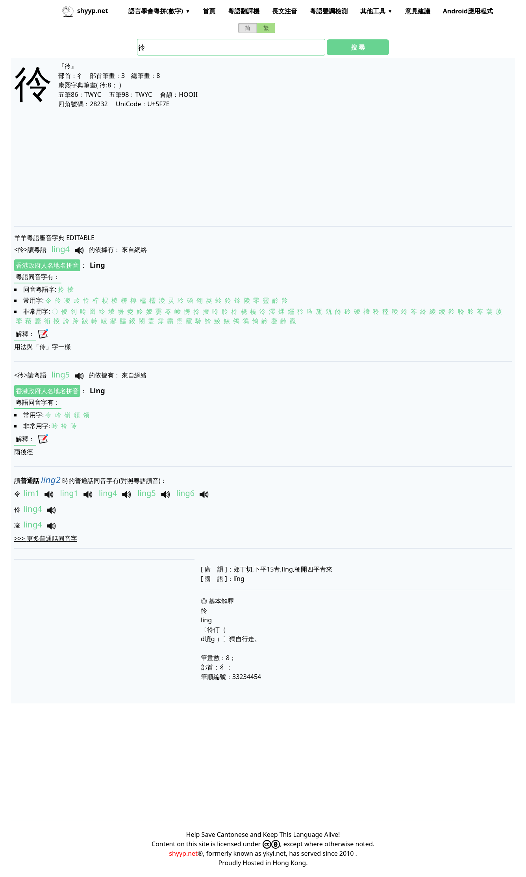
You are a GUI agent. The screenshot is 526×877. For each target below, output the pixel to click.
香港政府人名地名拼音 (47, 265)
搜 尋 (358, 47)
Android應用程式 (468, 11)
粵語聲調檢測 (329, 11)
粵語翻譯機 (243, 11)
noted (364, 844)
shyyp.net (183, 853)
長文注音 (284, 11)
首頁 (209, 11)
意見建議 (417, 11)
